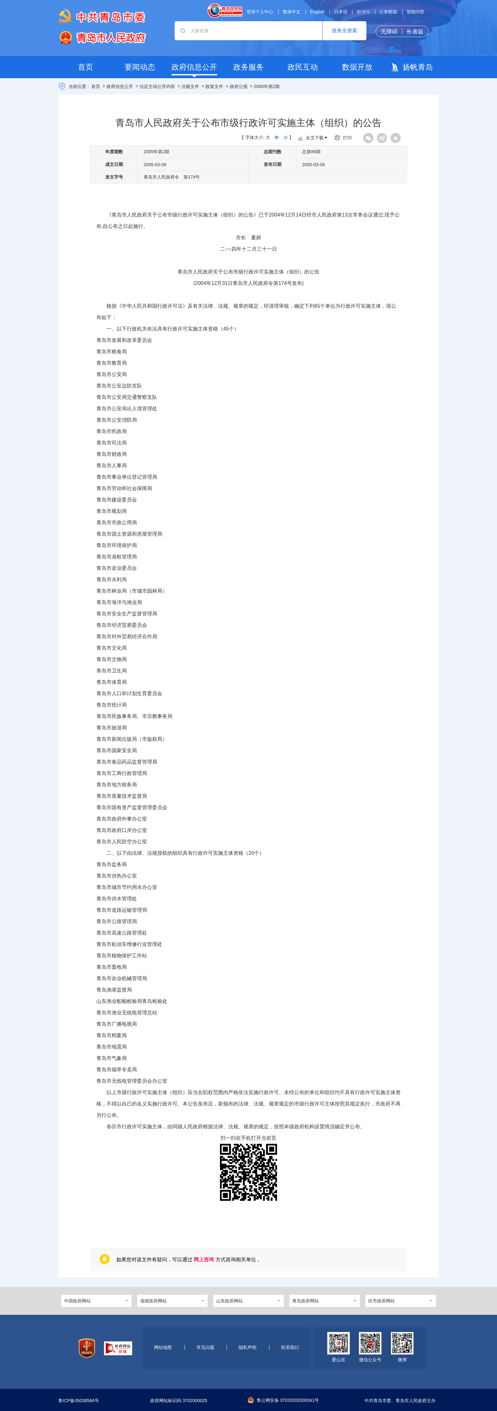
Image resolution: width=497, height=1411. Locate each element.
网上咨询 (204, 1259)
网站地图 (163, 1347)
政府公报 (239, 86)
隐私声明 (247, 1347)
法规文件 (190, 86)
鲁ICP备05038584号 (78, 1400)
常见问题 (205, 1347)
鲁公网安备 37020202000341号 (283, 1400)
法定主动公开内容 (157, 86)
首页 (95, 86)
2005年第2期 (267, 86)
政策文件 (214, 86)
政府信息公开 (119, 86)
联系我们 (290, 1347)
